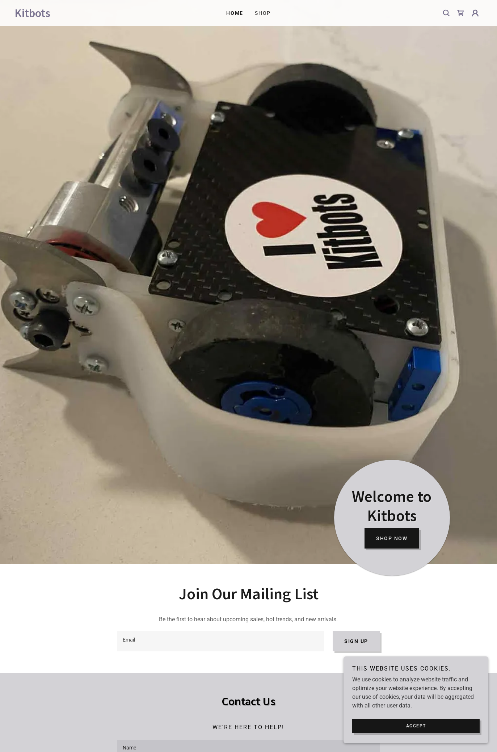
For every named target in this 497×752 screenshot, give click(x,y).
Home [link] (234, 13)
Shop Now (392, 538)
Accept (416, 725)
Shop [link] (263, 13)
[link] (72, 15)
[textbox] (220, 641)
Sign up (356, 641)
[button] (475, 13)
